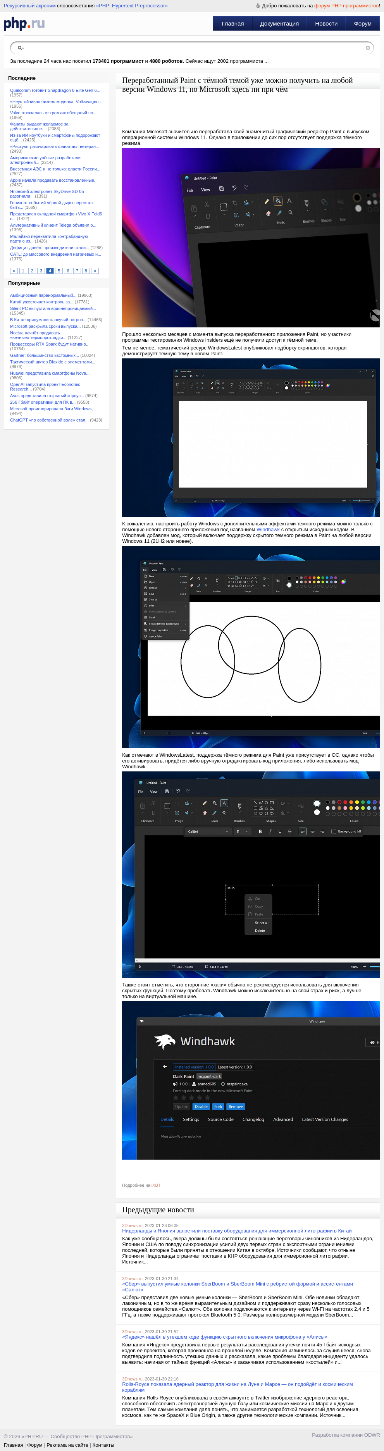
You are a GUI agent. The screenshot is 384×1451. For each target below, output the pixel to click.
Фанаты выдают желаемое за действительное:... (39, 126)
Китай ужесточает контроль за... (42, 301)
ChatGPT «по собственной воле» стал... (49, 420)
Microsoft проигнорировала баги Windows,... (53, 408)
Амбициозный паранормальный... (43, 295)
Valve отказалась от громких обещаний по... (53, 112)
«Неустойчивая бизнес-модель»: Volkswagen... (56, 101)
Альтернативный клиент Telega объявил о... (53, 225)
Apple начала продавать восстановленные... (54, 180)
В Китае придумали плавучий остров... (48, 319)
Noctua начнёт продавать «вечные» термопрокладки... (38, 335)
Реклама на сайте (67, 1445)
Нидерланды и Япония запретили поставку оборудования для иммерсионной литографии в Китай (236, 1231)
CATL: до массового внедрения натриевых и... (55, 254)
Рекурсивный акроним (30, 6)
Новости (326, 23)
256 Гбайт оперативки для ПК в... (43, 402)
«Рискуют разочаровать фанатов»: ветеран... (54, 146)
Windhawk (268, 529)
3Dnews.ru (132, 1225)
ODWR (372, 1435)
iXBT (156, 1185)
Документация (279, 23)
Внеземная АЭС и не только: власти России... (55, 169)
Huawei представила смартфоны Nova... (50, 373)
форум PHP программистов (346, 6)
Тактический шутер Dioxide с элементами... (52, 362)
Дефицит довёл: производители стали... (49, 247)
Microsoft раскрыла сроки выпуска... (45, 326)
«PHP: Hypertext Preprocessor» (132, 6)
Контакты (103, 1445)
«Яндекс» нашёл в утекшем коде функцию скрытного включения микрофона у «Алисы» (224, 1337)
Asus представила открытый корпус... (47, 395)
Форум (363, 23)
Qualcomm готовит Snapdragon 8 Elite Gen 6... (55, 90)
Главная (233, 23)
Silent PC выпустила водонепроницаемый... (53, 308)
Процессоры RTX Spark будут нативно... (50, 344)
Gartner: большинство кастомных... (44, 355)
